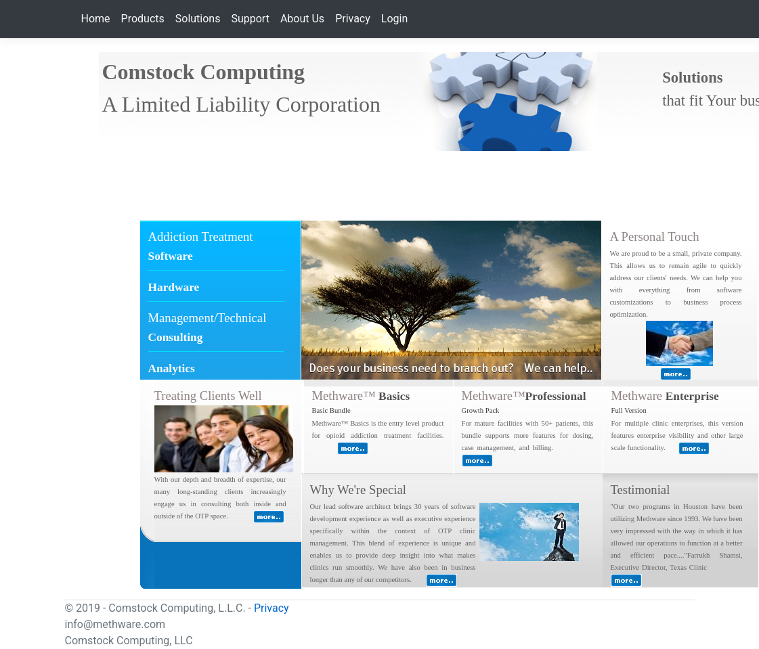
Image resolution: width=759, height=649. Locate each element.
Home (95, 18)
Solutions (198, 18)
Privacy (352, 18)
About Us (302, 18)
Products (143, 18)
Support (250, 18)
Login (394, 18)
